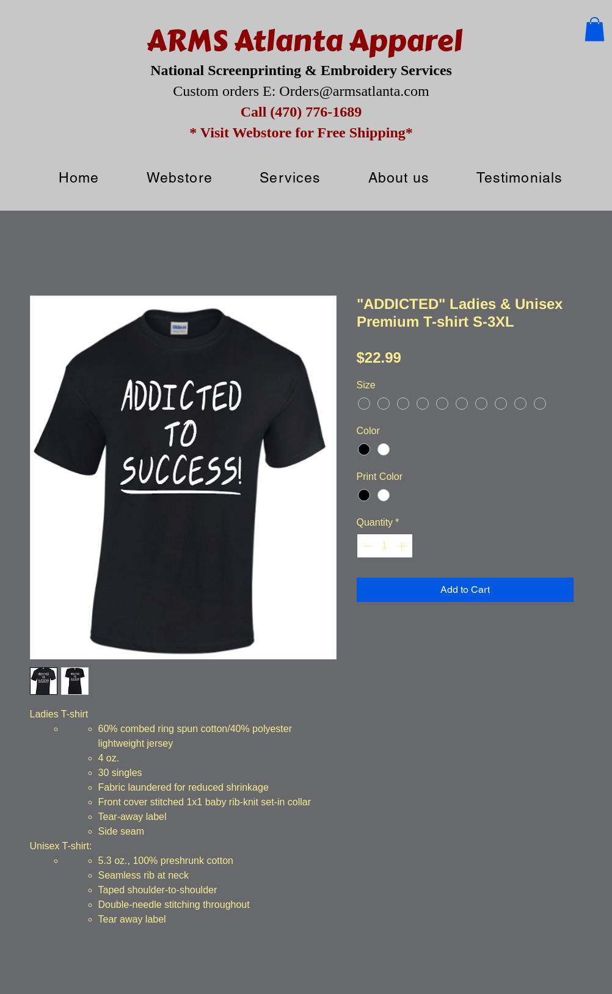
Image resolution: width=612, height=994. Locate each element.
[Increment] (402, 545)
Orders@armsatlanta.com (354, 91)
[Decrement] (367, 545)
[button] (595, 29)
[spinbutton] (385, 545)
